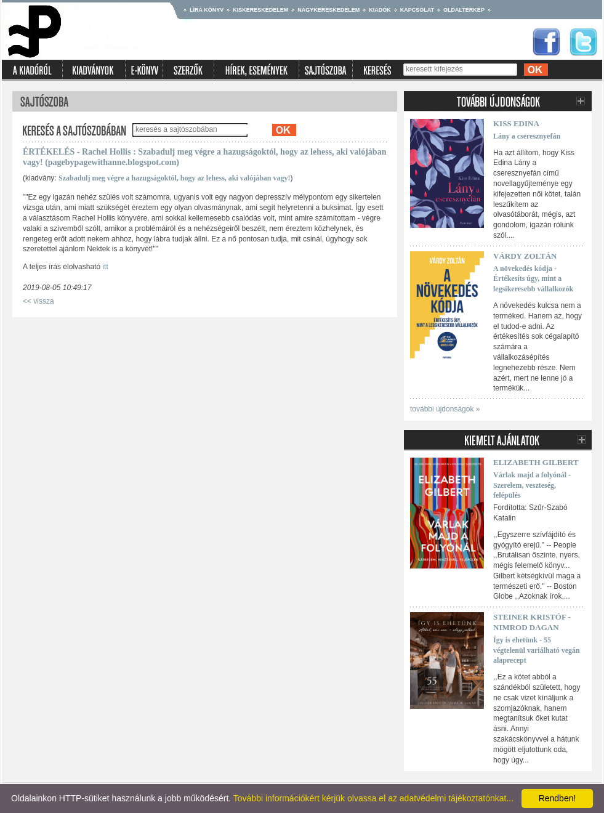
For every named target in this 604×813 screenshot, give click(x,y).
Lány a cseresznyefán (526, 136)
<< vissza (38, 301)
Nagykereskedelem (328, 10)
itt (105, 266)
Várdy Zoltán (525, 256)
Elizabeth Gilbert (536, 462)
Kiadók (380, 10)
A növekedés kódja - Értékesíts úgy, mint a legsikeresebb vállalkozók (533, 279)
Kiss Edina (516, 123)
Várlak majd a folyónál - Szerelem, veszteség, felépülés (532, 485)
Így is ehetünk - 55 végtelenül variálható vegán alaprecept (536, 650)
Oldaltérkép (464, 10)
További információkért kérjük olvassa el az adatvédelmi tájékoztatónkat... (373, 798)
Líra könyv (206, 10)
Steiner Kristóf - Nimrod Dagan (532, 622)
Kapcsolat (417, 10)
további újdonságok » (445, 409)
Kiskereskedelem (260, 10)
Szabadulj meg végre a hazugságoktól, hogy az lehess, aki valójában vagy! (174, 178)
